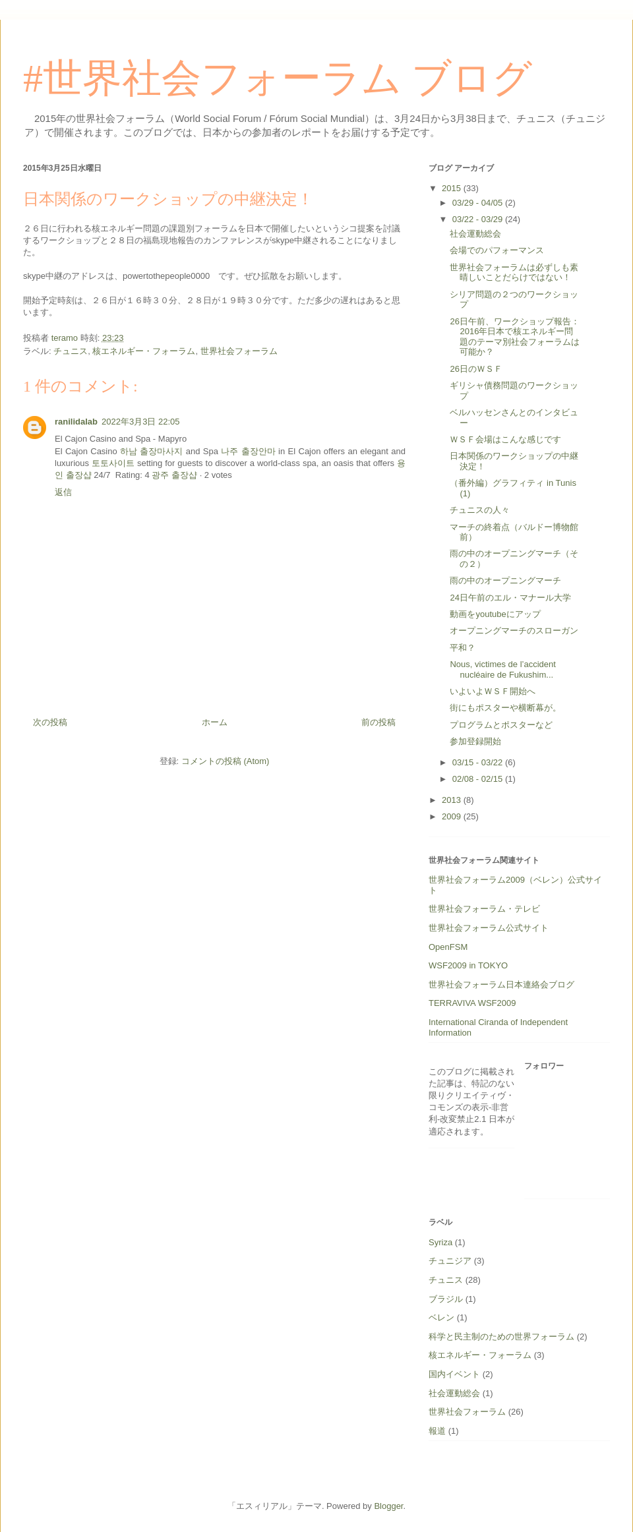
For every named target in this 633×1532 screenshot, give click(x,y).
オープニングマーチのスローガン (514, 630)
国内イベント (454, 1374)
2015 (453, 188)
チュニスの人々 (480, 510)
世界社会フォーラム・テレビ (484, 909)
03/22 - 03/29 (478, 219)
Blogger (388, 1506)
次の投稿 (50, 722)
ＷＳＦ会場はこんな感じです (505, 439)
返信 (63, 492)
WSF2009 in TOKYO (468, 965)
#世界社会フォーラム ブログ (277, 78)
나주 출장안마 (248, 451)
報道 (437, 1431)
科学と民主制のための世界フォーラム (501, 1336)
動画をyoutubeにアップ (495, 614)
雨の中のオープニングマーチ (505, 580)
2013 (453, 800)
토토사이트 (113, 463)
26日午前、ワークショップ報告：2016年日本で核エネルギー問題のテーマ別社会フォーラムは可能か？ (515, 336)
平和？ (462, 648)
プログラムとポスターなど (501, 725)
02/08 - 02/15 (478, 779)
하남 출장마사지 (151, 451)
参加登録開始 (475, 741)
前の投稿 (378, 722)
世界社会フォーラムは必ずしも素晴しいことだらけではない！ (514, 272)
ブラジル (446, 1299)
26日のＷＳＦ (476, 369)
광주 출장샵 (174, 475)
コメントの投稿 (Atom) (225, 761)
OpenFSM (448, 947)
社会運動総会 (475, 234)
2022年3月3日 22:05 (141, 422)
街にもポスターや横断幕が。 (505, 708)
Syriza (440, 1242)
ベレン (441, 1317)
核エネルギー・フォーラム (143, 351)
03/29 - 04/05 (478, 203)
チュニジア (450, 1261)
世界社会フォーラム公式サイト (489, 928)
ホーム (214, 722)
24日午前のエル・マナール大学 (510, 598)
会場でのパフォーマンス (497, 250)
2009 (453, 816)
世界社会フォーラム (239, 351)
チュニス (70, 351)
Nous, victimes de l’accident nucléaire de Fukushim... (502, 669)
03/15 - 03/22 (478, 762)
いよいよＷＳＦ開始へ (492, 691)
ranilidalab (76, 422)
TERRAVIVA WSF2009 (472, 1003)
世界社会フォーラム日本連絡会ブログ (501, 984)
